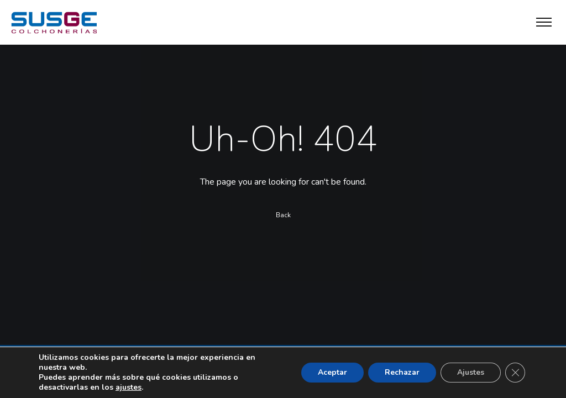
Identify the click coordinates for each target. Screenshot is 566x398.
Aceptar (332, 372)
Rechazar (402, 372)
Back (283, 215)
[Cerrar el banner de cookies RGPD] (515, 373)
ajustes (129, 387)
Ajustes (470, 372)
